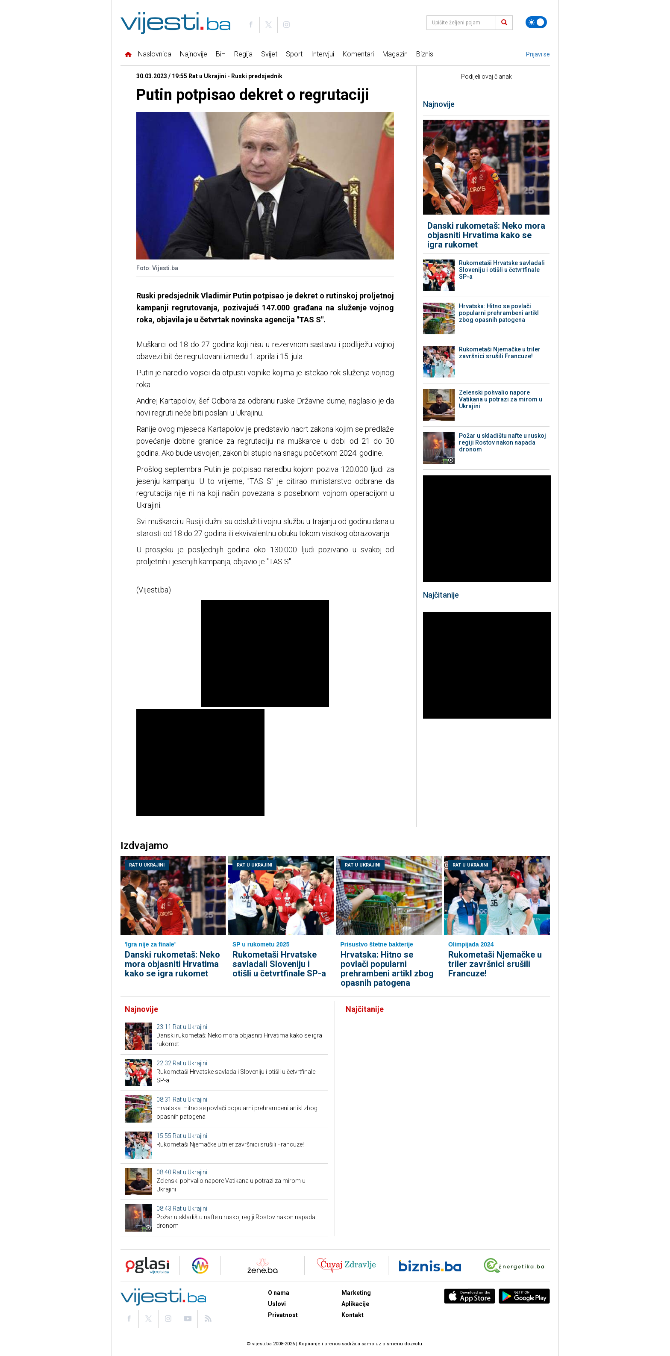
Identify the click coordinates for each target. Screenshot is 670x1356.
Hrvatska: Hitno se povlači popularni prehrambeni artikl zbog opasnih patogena (499, 313)
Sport (294, 54)
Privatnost (283, 1315)
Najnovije (193, 54)
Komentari (358, 54)
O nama (278, 1292)
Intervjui (322, 54)
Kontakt (352, 1315)
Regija (243, 54)
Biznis (424, 54)
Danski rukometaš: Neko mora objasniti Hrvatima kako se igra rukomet (486, 235)
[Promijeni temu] (536, 22)
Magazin (395, 54)
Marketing (356, 1292)
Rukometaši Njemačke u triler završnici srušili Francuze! (500, 353)
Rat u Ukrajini (147, 865)
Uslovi (277, 1303)
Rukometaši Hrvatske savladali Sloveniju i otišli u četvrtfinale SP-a (502, 269)
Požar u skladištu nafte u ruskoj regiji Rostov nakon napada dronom (502, 442)
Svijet (269, 54)
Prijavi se (538, 54)
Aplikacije (355, 1303)
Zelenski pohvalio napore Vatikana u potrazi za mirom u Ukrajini (500, 399)
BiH (221, 54)
